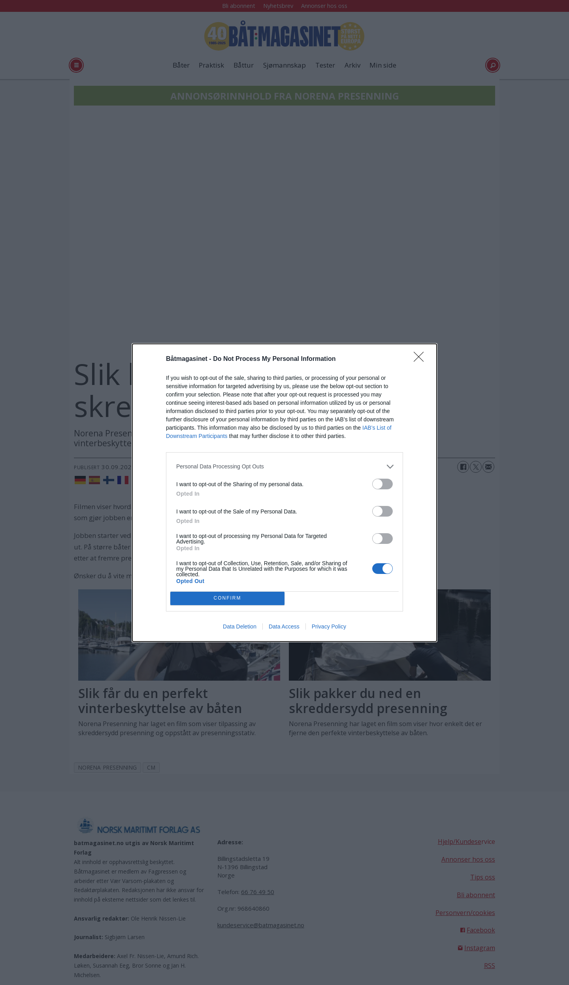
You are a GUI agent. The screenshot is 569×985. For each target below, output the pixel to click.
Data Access (284, 626)
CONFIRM (227, 598)
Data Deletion (239, 626)
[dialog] (284, 493)
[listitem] (284, 466)
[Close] (421, 359)
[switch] (382, 484)
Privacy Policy (329, 626)
